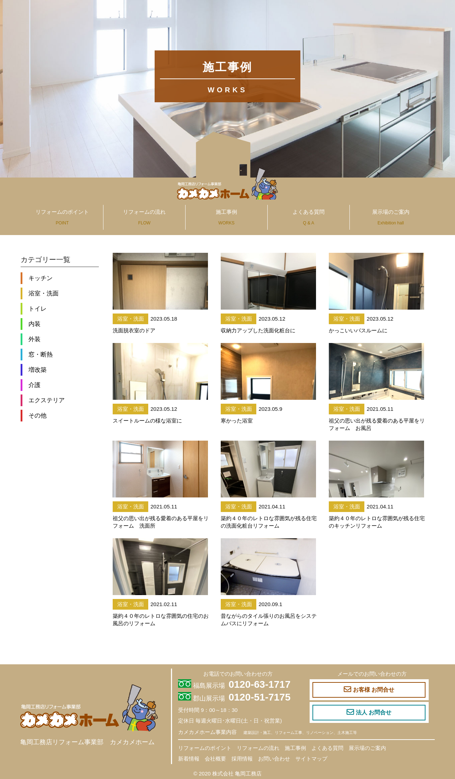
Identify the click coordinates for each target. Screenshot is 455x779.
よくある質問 (309, 217)
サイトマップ (311, 759)
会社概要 (215, 759)
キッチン (40, 278)
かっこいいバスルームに (358, 330)
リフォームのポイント (62, 217)
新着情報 (188, 759)
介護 (34, 385)
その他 (37, 415)
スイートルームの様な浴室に (147, 421)
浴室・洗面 (43, 293)
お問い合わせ (274, 759)
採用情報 (242, 759)
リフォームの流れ (144, 217)
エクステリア (46, 400)
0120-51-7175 (259, 697)
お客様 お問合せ (369, 689)
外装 (34, 339)
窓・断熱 (40, 354)
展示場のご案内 (391, 217)
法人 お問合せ (369, 712)
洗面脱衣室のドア (134, 330)
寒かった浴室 (237, 421)
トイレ (37, 308)
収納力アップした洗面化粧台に (258, 330)
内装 (34, 324)
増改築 (37, 369)
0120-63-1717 (259, 684)
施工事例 (226, 217)
